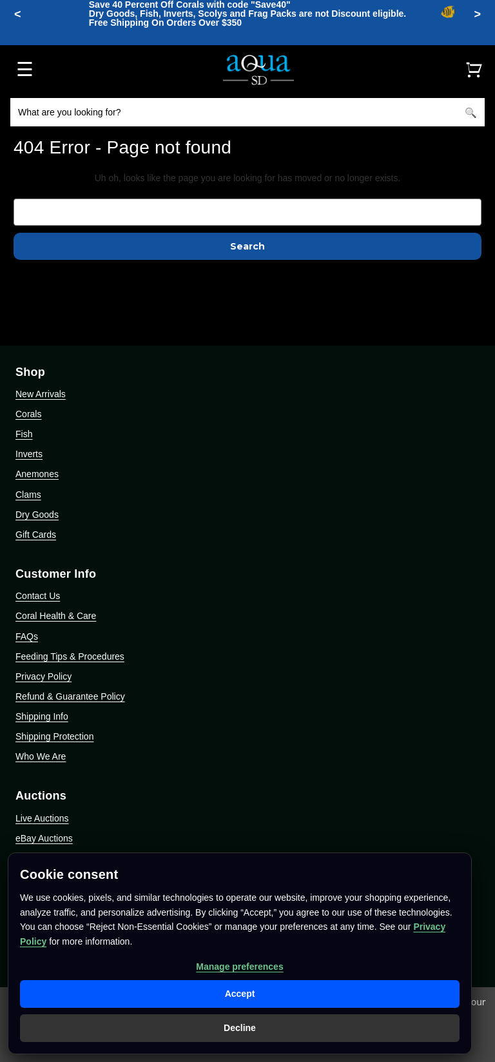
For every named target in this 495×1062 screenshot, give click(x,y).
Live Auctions (42, 818)
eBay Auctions (44, 838)
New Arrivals (40, 394)
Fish (23, 434)
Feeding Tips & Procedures (69, 656)
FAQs (26, 636)
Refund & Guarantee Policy (70, 696)
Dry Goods (37, 514)
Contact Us (37, 596)
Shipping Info (41, 716)
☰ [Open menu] (25, 69)
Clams (28, 494)
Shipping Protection (54, 736)
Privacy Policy (43, 676)
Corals (28, 414)
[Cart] (474, 69)
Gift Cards (35, 534)
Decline (240, 1028)
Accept (240, 993)
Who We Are (40, 756)
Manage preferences (239, 966)
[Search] (470, 112)
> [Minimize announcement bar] (477, 14)
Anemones (37, 474)
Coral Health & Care (55, 616)
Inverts (29, 454)
